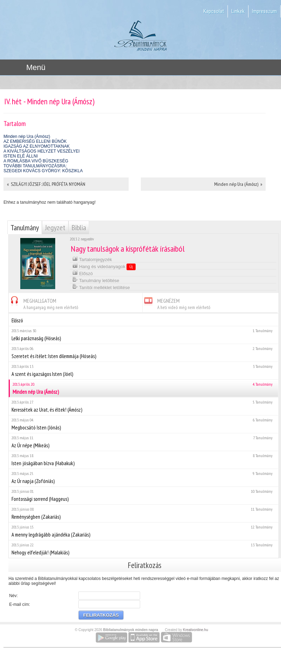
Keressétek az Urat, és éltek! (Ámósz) (143, 406)
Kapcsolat (213, 11)
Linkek (238, 11)
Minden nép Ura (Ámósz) (26, 136)
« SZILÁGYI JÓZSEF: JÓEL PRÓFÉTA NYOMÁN (46, 184)
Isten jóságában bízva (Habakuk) (143, 460)
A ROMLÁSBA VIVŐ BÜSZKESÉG (35, 161)
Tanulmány (24, 227)
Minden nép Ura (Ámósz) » (238, 184)
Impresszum (264, 11)
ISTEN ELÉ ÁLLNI (20, 156)
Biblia (79, 227)
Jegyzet (55, 227)
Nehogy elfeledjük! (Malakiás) (143, 549)
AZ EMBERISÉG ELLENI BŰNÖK (35, 141)
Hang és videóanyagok (104, 266)
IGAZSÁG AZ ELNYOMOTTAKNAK (36, 146)
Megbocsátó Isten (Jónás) (143, 424)
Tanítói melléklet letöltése (101, 287)
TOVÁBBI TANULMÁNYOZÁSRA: (35, 165)
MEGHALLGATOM (43, 302)
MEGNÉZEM (176, 302)
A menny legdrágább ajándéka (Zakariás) (143, 531)
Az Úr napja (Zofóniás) (143, 477)
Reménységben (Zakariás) (143, 513)
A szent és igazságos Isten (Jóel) (143, 370)
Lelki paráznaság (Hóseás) (143, 335)
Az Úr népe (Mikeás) (143, 442)
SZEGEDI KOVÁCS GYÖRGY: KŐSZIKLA (43, 170)
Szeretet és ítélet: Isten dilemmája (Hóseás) (143, 352)
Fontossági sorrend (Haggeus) (143, 495)
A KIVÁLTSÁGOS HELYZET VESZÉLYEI (41, 151)
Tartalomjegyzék (92, 258)
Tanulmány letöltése (95, 279)
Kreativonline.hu (195, 630)
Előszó (82, 273)
